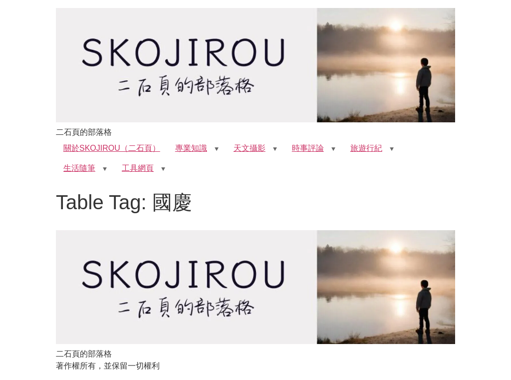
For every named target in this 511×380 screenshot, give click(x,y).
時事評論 (308, 148)
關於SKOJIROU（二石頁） (111, 148)
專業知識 (191, 148)
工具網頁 (138, 168)
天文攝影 (249, 148)
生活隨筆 (79, 168)
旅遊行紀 (366, 148)
